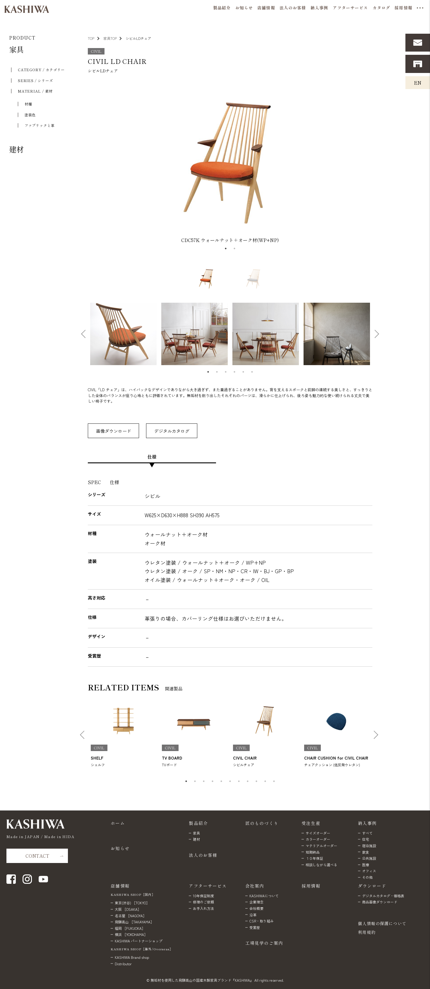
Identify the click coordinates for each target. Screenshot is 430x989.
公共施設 (369, 858)
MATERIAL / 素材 (35, 91)
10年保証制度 (203, 895)
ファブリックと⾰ (40, 125)
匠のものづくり (261, 823)
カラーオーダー (318, 839)
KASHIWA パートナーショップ (138, 940)
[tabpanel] (230, 162)
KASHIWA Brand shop (132, 957)
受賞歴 (254, 927)
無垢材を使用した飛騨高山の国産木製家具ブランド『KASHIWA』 (201, 980)
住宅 (365, 839)
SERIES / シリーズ (35, 80)
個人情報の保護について (382, 923)
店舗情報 (120, 886)
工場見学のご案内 (264, 943)
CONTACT (37, 855)
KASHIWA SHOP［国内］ (133, 894)
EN (418, 82)
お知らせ (120, 848)
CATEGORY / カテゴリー (41, 69)
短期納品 (313, 852)
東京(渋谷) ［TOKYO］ (132, 902)
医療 (365, 864)
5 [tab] (243, 372)
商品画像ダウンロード (379, 901)
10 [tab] (265, 781)
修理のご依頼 (203, 901)
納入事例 (367, 823)
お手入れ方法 (203, 908)
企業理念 (256, 901)
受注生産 (311, 823)
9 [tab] (256, 781)
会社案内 (254, 886)
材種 (28, 104)
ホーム (118, 823)
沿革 (252, 914)
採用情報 (311, 886)
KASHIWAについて (264, 895)
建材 (16, 149)
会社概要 (256, 908)
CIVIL (96, 51)
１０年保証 (314, 858)
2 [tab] (234, 248)
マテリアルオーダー (321, 845)
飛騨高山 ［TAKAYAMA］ (134, 921)
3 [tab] (226, 372)
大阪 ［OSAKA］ (128, 909)
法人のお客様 (203, 855)
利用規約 (367, 932)
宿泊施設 (369, 845)
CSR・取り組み (261, 920)
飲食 (365, 852)
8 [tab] (248, 781)
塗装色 (30, 115)
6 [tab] (252, 372)
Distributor (123, 963)
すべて (367, 832)
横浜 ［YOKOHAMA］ (131, 934)
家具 (16, 49)
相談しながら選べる (321, 864)
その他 (367, 877)
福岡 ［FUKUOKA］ (130, 928)
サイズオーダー (318, 832)
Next (373, 162)
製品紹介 (198, 823)
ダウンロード (372, 886)
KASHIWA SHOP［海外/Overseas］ (142, 949)
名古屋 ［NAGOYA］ (130, 915)
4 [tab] (234, 372)
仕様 (152, 456)
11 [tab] (274, 781)
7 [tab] (239, 781)
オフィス (369, 870)
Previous (84, 162)
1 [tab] (226, 248)
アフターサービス (208, 886)
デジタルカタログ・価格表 (383, 895)
